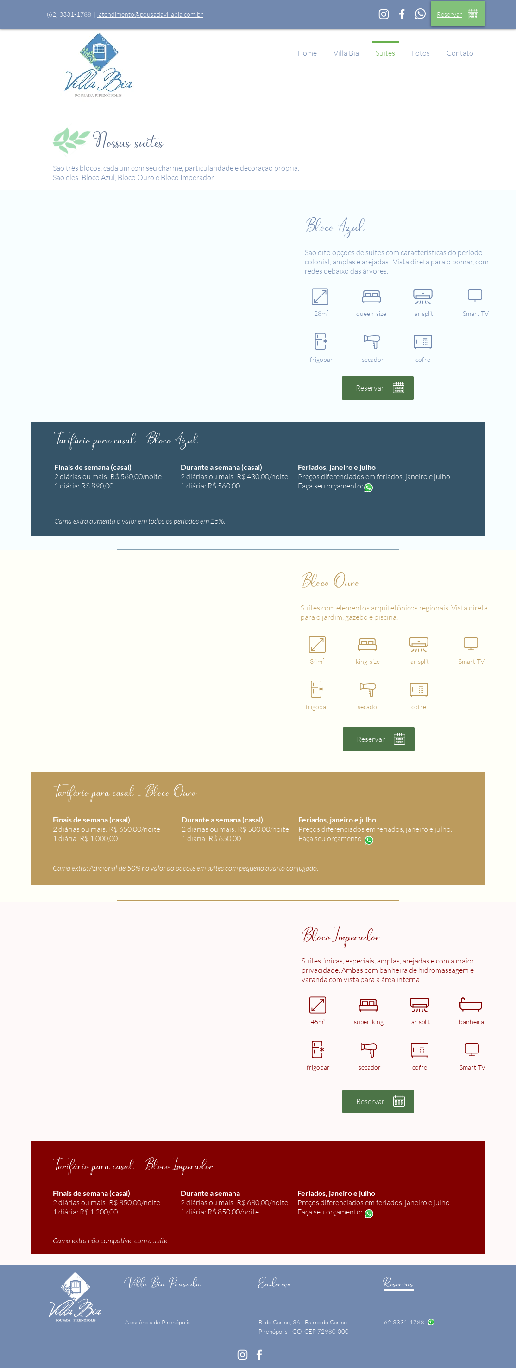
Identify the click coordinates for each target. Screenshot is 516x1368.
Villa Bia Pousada (163, 1283)
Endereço (274, 1283)
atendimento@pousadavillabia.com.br (150, 14)
